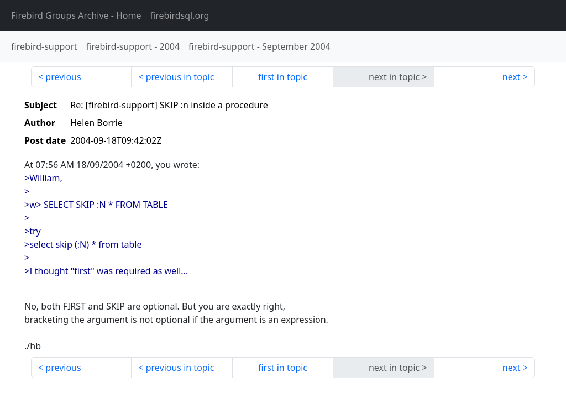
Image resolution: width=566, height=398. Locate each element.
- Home (76, 15)
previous (63, 77)
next (511, 77)
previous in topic (180, 77)
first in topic (282, 77)
